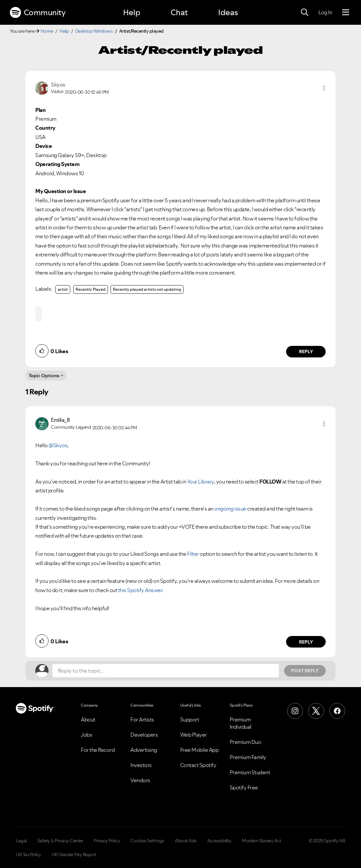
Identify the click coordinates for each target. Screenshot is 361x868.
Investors (141, 765)
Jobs (86, 734)
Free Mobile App (199, 749)
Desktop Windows (94, 31)
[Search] (304, 12)
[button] (324, 88)
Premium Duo (245, 742)
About (88, 719)
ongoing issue (230, 508)
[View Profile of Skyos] (58, 84)
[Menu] (345, 12)
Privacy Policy (107, 841)
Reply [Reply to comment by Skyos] (306, 351)
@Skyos (58, 445)
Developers (144, 734)
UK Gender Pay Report (74, 854)
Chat (179, 12)
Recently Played (91, 289)
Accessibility (219, 841)
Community (37, 12)
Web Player (193, 734)
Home (47, 31)
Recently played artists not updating (147, 289)
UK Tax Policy (28, 854)
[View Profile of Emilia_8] (60, 419)
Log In (325, 12)
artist (63, 289)
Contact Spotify (198, 765)
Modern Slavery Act (261, 841)
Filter (193, 553)
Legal (21, 841)
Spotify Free (244, 787)
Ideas (228, 12)
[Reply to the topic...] (165, 670)
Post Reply (305, 670)
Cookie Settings (147, 841)
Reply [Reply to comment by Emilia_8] (306, 642)
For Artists (142, 719)
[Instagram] (295, 711)
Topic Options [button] (44, 375)
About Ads (186, 841)
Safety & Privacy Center (60, 841)
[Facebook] (337, 711)
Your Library (200, 481)
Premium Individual (240, 723)
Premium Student (250, 772)
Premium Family (248, 757)
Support (189, 719)
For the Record (98, 749)
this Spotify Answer (140, 590)
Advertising (143, 749)
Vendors (140, 780)
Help (131, 12)
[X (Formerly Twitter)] (316, 711)
